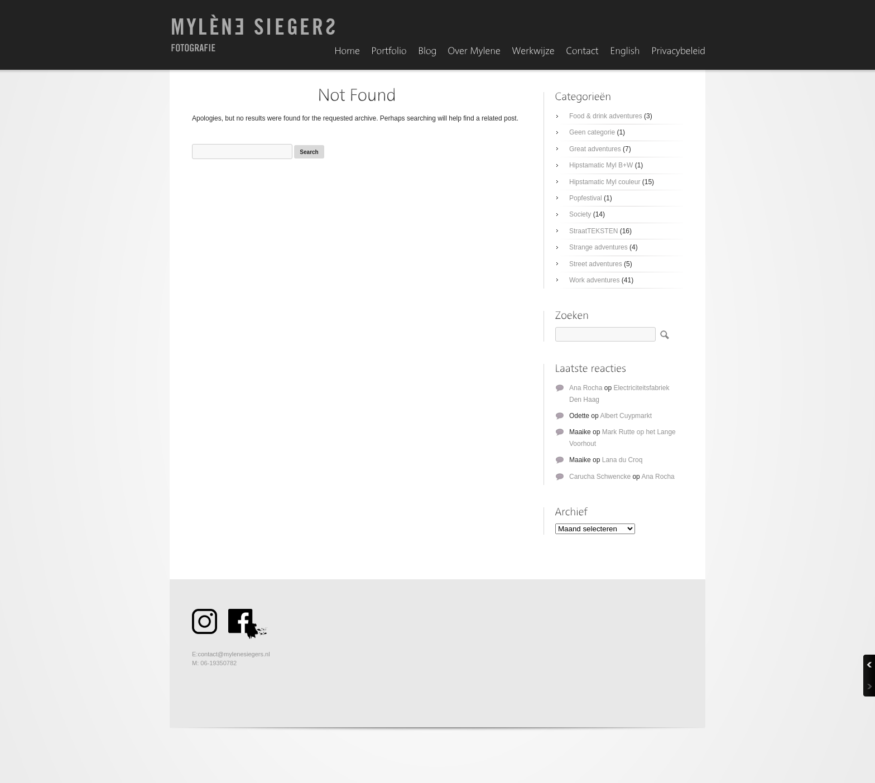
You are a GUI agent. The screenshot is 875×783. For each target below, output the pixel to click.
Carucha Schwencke (600, 477)
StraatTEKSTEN (593, 231)
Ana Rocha (585, 388)
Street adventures (595, 264)
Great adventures (595, 149)
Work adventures (594, 280)
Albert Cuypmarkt (626, 416)
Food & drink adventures (605, 116)
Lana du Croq (622, 460)
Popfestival (585, 198)
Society (580, 214)
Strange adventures (598, 247)
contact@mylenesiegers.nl (234, 654)
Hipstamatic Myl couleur (604, 182)
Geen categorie (592, 132)
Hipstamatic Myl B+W (601, 165)
